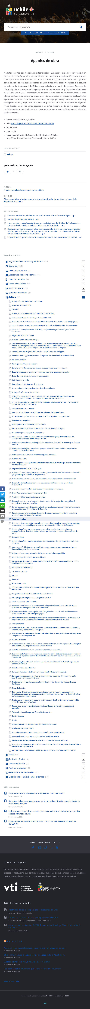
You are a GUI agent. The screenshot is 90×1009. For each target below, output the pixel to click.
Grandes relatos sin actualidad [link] (24, 668)
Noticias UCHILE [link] (14, 941)
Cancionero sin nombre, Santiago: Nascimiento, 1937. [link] (32, 317)
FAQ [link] (54, 843)
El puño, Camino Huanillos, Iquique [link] (25, 340)
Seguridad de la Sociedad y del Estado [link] (26, 261)
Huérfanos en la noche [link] (20, 380)
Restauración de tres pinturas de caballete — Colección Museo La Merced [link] (40, 740)
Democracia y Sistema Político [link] (22, 275)
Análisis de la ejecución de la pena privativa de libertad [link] (33, 917)
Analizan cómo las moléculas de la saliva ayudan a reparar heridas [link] (34, 948)
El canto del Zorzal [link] (19, 459)
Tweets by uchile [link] (11, 981)
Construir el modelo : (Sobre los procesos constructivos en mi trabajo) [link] (39, 672)
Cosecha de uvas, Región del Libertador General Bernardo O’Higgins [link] (38, 352)
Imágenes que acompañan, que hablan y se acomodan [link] (32, 594)
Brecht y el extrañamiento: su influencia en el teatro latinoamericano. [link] (38, 412)
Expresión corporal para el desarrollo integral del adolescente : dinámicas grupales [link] (44, 479)
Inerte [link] (14, 720)
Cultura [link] (50, 52)
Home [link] (38, 52)
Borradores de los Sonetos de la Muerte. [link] (28, 384)
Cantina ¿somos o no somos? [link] (23, 408)
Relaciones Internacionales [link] (21, 772)
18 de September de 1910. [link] (22, 305)
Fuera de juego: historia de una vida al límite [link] (29, 557)
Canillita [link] (15, 309)
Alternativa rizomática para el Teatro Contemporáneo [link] (32, 712)
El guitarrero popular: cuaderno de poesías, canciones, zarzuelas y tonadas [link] (42, 237)
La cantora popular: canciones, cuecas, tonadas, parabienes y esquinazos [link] (39, 368)
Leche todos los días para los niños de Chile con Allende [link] (33, 388)
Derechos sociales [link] (54, 33)
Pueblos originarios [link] (17, 768)
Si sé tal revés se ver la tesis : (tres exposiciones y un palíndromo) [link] (37, 650)
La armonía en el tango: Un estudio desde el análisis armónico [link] (35, 736)
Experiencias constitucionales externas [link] (26, 777)
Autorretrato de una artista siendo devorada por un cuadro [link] (34, 724)
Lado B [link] (15, 575)
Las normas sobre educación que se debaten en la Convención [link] (32, 969)
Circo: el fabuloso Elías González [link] (24, 602)
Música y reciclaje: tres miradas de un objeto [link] (24, 190)
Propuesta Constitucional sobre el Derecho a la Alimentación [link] (36, 793)
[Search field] (45, 27)
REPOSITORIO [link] (44, 843)
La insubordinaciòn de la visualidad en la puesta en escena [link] (34, 455)
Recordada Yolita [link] (18, 688)
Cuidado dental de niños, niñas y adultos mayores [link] (27, 962)
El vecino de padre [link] (19, 583)
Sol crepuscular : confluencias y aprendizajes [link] (29, 424)
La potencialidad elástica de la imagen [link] (26, 469)
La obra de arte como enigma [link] (23, 728)
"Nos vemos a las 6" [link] (19, 571)
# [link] (60, 843)
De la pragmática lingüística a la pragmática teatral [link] (31, 598)
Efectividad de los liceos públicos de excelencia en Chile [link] (33, 910)
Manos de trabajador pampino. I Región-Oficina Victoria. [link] (33, 313)
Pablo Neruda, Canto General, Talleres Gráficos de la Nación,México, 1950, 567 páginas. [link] (45, 322)
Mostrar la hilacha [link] (19, 640)
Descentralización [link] (17, 763)
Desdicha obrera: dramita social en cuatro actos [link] (30, 376)
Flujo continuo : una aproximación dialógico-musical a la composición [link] (38, 553)
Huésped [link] (15, 579)
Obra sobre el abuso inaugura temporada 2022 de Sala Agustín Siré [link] (34, 955)
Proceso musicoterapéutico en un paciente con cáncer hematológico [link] (39, 215)
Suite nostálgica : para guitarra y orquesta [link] (28, 433)
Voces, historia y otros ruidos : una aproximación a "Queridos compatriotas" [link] (41, 416)
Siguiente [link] (8, 196)
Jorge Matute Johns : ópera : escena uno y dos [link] (29, 493)
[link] (20, 10)
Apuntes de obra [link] (19, 519)
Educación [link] (43, 33)
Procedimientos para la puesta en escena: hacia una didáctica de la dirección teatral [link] (44, 750)
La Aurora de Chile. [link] (19, 360)
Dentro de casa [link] (18, 716)
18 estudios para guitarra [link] (21, 420)
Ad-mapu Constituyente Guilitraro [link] (25, 364)
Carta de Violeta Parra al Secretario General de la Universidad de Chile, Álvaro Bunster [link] (44, 326)
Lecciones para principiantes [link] (22, 567)
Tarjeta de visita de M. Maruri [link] (21, 219)
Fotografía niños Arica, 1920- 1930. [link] (25, 392)
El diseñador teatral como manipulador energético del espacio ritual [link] (38, 732)
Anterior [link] (8, 187)
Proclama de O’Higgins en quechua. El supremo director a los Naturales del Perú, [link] (43, 356)
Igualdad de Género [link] (18, 292)
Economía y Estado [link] (17, 284)
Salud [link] (11, 754)
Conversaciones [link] (18, 624)
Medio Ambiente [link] (16, 288)
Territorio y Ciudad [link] (17, 759)
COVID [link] (63, 33)
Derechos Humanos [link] (18, 270)
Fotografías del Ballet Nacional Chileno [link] (27, 301)
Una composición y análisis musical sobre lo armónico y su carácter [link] (37, 489)
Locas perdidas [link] (18, 537)
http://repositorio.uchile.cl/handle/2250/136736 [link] (32, 123)
